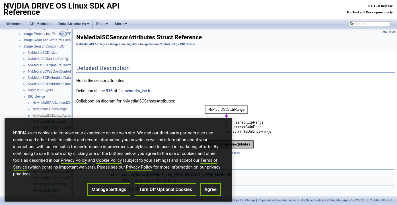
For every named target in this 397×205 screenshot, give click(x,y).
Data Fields (388, 32)
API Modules (40, 24)
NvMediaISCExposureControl (50, 65)
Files (102, 24)
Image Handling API (123, 44)
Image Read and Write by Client (47, 40)
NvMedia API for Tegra (91, 44)
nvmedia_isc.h (137, 91)
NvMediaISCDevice (42, 53)
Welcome (14, 24)
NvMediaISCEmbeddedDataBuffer (54, 78)
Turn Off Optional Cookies (165, 193)
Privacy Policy (74, 164)
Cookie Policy (109, 164)
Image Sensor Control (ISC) (44, 46)
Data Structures (73, 24)
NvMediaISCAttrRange (49, 109)
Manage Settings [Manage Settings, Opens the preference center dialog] (109, 193)
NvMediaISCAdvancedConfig (54, 103)
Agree (210, 193)
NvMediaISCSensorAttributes (54, 115)
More (121, 24)
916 (109, 91)
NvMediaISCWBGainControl (49, 71)
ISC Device (36, 97)
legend (235, 152)
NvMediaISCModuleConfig (48, 59)
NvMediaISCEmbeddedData (49, 84)
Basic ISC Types (40, 90)
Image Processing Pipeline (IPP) (48, 34)
